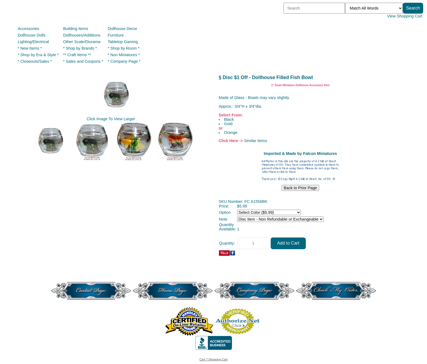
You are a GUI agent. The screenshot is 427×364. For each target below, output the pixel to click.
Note (223, 219)
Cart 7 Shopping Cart (213, 359)
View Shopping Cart (404, 16)
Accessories (28, 28)
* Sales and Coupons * (83, 61)
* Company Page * (124, 61)
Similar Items (255, 141)
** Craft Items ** (77, 55)
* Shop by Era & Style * (38, 55)
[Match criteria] (374, 8)
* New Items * (30, 48)
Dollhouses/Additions (81, 35)
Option (225, 212)
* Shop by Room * (123, 48)
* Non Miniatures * (124, 55)
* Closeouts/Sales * (35, 61)
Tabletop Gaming (123, 42)
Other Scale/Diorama (81, 42)
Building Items (75, 28)
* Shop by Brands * (80, 48)
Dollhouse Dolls (31, 35)
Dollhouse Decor (122, 28)
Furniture (116, 35)
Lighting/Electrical (34, 42)
